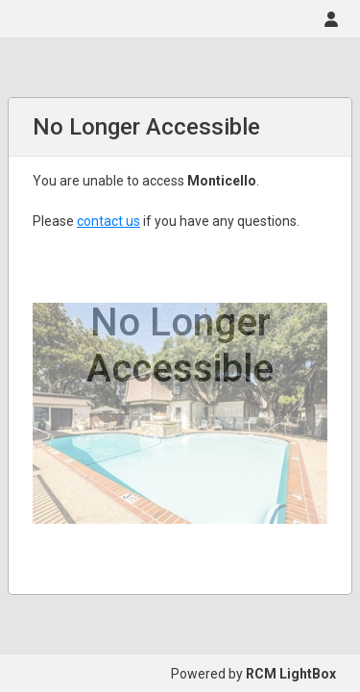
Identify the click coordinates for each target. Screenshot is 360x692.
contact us (108, 221)
